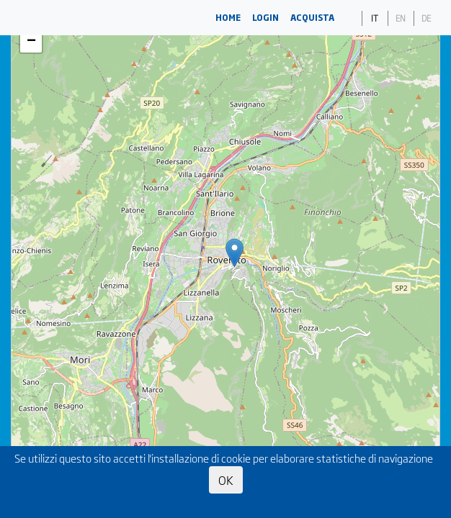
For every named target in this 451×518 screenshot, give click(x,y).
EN (401, 18)
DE (426, 18)
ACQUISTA (312, 17)
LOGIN (265, 17)
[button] (235, 253)
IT (374, 18)
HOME (228, 17)
